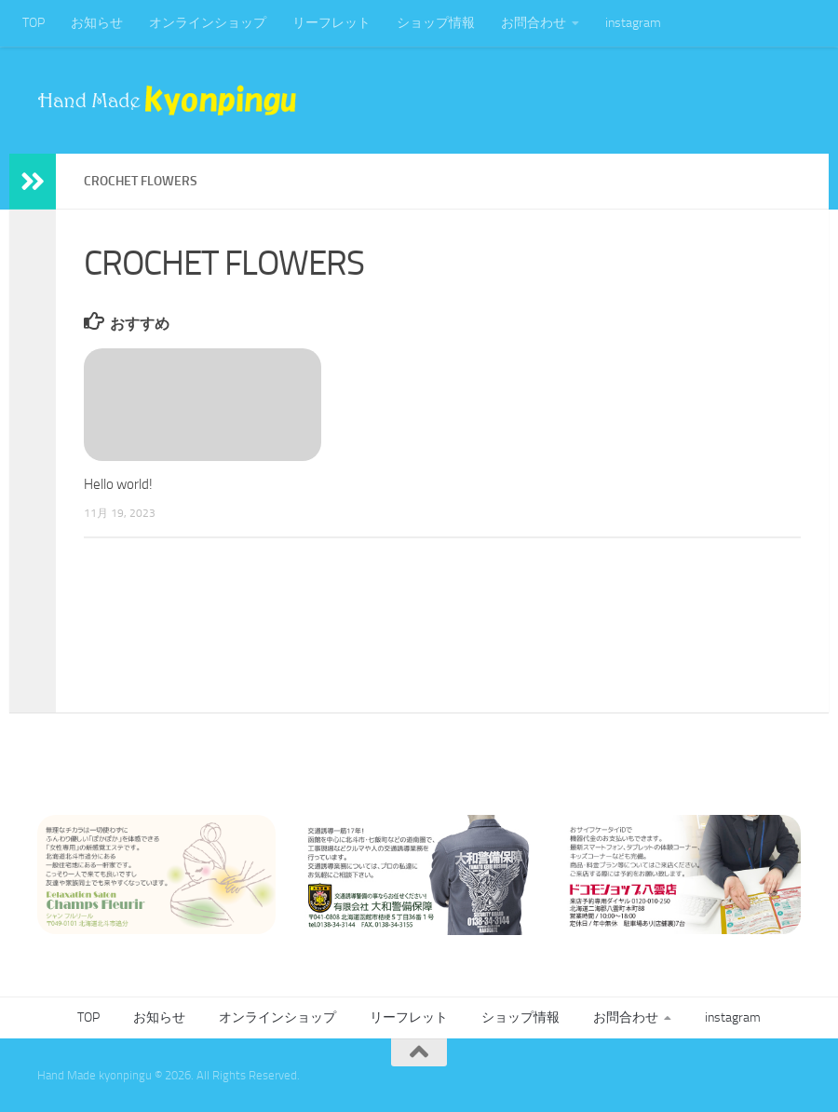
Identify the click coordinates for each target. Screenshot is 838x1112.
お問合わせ (533, 23)
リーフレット (331, 23)
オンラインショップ (207, 23)
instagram (633, 23)
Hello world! (118, 484)
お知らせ (97, 23)
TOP (33, 23)
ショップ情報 (436, 23)
